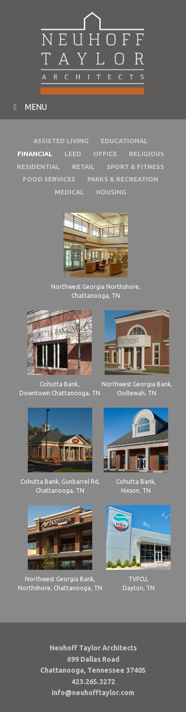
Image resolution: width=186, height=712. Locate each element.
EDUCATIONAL (124, 140)
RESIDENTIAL (38, 166)
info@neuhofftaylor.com (93, 693)
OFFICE (105, 153)
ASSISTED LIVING (61, 140)
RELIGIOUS (146, 153)
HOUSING (111, 191)
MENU (28, 106)
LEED (72, 153)
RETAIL (83, 166)
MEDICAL (69, 191)
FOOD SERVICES (49, 179)
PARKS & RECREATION (122, 179)
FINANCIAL (35, 153)
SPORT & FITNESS (135, 166)
